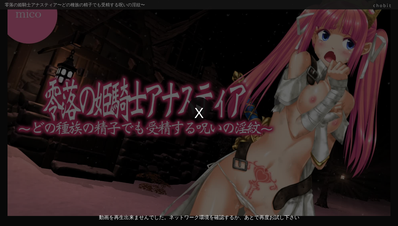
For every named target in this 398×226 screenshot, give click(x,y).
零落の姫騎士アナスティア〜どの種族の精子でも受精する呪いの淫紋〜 (75, 4)
